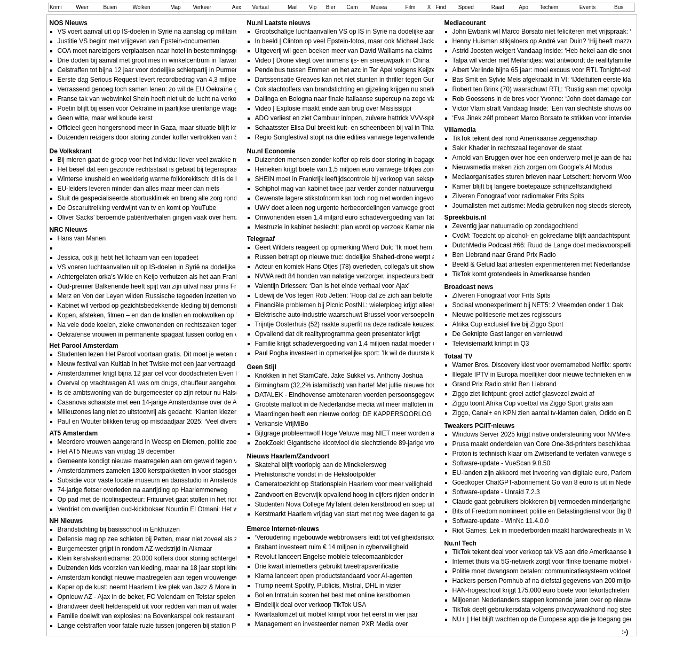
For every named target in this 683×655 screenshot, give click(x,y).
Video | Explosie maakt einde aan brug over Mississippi (333, 108)
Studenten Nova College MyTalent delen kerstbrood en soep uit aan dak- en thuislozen (378, 504)
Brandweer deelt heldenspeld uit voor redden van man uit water (147, 606)
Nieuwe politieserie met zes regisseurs (507, 314)
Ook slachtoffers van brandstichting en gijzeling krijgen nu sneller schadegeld (364, 89)
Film (411, 7)
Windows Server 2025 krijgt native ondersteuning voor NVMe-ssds (546, 434)
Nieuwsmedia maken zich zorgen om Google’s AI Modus (532, 167)
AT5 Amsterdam (74, 433)
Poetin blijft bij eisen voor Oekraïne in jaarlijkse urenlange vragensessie (159, 108)
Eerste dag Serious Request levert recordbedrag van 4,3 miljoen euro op (161, 79)
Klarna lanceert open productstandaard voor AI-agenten (334, 576)
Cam (352, 7)
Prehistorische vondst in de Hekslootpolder (315, 474)
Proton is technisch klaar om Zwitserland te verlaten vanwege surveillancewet (562, 453)
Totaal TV (458, 356)
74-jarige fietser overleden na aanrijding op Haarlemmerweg (143, 490)
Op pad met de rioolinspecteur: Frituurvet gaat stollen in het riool (149, 499)
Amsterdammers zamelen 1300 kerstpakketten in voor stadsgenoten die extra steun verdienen (191, 470)
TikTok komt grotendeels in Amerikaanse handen (521, 274)
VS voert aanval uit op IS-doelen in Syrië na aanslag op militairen (150, 31)
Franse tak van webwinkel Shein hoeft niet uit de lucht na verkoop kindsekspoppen (175, 99)
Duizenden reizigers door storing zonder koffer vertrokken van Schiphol (158, 137)
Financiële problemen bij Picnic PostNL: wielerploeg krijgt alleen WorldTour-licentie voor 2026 (387, 305)
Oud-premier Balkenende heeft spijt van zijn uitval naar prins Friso (151, 286)
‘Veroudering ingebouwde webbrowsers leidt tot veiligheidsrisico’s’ (348, 537)
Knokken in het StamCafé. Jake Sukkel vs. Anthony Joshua (339, 375)
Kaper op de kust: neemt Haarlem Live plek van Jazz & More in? (149, 587)
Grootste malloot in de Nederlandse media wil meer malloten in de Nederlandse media (377, 404)
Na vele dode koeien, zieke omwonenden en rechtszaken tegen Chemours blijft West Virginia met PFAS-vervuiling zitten (228, 325)
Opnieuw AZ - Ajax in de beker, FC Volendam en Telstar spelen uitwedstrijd (163, 597)
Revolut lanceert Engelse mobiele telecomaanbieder (329, 556)
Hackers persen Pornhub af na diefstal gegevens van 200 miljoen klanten (556, 580)
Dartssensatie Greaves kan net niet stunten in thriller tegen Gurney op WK (360, 79)
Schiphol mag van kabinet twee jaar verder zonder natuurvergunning (352, 188)
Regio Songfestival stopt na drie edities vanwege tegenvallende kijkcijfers (359, 137)
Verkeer (202, 7)
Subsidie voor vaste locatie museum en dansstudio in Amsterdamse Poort (162, 480)
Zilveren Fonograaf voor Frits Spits (501, 295)
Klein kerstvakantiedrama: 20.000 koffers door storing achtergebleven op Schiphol (174, 558)
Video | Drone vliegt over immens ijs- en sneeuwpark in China (342, 60)
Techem (548, 7)
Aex (236, 7)
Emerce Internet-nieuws (283, 529)
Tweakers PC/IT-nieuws (479, 426)
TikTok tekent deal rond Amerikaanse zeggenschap (524, 138)
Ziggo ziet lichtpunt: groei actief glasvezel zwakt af (523, 393)
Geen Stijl (261, 367)
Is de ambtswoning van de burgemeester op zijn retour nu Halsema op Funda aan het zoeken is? (195, 392)
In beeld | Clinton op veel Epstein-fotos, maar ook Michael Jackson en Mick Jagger (372, 41)
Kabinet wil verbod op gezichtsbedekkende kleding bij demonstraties (154, 305)
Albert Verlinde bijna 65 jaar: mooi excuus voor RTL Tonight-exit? (544, 70)
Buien (110, 7)
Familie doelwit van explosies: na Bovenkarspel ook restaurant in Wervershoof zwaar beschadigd (195, 616)
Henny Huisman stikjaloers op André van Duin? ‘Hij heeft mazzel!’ (545, 41)
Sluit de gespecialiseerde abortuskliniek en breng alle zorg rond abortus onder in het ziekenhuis (193, 198)
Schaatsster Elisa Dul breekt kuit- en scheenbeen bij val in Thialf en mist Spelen (368, 127)
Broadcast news (469, 287)
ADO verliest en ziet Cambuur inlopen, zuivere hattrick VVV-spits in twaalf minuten (371, 118)
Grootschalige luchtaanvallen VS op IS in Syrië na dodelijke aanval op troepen (365, 31)
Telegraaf (261, 239)
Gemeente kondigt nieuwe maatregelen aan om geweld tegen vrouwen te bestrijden (176, 461)
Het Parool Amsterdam (84, 345)
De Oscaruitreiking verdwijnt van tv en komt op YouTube (137, 208)
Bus (618, 7)
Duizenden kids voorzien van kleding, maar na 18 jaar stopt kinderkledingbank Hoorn (178, 568)
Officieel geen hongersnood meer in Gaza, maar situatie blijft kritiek (153, 127)
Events (587, 7)
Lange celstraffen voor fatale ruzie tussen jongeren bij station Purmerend (161, 625)
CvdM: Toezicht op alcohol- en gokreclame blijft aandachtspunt (541, 235)
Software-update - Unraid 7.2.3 (496, 492)
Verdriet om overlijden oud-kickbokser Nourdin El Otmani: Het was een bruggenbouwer (181, 509)
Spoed (466, 7)
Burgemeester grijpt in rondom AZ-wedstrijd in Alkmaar (135, 548)
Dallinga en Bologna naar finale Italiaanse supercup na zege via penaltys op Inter (370, 99)
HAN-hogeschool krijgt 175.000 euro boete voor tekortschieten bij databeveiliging (567, 590)
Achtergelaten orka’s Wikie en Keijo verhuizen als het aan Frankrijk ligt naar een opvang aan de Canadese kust (215, 276)
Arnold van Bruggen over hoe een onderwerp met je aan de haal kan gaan (557, 157)
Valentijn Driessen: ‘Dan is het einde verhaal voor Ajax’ (332, 286)
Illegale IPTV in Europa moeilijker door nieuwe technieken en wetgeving (554, 374)
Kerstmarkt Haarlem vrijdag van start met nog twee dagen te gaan (348, 514)
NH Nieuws (66, 521)
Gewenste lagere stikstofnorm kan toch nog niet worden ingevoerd (349, 198)
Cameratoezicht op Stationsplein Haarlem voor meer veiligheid (343, 484)
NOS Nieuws (69, 23)
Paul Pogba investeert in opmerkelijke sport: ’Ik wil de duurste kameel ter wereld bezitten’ (381, 353)
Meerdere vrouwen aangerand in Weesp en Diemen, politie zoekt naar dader (166, 442)
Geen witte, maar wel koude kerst (105, 118)
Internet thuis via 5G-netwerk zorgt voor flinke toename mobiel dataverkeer (558, 561)
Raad (497, 7)
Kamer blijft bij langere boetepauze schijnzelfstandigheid (532, 186)
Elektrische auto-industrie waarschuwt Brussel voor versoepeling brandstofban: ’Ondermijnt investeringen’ (405, 314)
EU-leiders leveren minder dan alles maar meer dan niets (138, 188)
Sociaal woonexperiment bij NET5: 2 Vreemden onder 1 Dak (537, 305)
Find (441, 7)
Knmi (56, 7)
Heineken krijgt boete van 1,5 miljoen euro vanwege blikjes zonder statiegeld (363, 169)
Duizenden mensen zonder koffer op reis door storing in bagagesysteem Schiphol (370, 159)
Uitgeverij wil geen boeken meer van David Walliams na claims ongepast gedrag (368, 50)
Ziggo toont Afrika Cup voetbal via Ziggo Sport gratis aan (532, 403)
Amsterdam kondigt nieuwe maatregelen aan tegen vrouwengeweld (153, 577)
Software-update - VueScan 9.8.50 (501, 463)
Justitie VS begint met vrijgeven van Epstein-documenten (139, 41)
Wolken (141, 7)
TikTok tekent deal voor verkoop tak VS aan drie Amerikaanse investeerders (559, 552)
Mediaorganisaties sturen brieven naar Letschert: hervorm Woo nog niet (554, 177)
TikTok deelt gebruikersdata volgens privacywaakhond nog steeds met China (561, 609)
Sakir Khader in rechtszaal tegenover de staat (517, 148)
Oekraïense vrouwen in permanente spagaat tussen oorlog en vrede (154, 334)
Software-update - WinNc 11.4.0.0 (500, 521)
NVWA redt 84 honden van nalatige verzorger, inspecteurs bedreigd (350, 276)
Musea (379, 7)
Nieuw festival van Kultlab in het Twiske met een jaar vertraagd (146, 364)
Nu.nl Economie (271, 151)
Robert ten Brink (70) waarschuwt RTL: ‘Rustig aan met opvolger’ (544, 89)
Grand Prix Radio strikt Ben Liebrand (504, 384)
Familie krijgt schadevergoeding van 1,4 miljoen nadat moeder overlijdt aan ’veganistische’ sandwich (397, 343)
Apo (523, 7)
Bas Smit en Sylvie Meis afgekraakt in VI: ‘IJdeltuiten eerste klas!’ (545, 79)
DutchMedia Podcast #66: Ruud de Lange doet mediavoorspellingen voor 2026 (564, 245)
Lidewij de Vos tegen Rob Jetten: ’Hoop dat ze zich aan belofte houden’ (356, 295)
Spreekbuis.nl (465, 217)
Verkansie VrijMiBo (281, 423)
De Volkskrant (71, 151)
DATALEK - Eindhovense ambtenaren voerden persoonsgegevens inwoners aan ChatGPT (383, 395)
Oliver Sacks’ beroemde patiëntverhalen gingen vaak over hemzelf (151, 217)
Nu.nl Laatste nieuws (279, 23)
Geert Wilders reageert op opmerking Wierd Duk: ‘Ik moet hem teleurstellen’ (362, 247)
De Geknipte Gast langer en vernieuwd (507, 334)
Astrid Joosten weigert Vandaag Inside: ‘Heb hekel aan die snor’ (543, 50)
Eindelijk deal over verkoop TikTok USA (311, 605)
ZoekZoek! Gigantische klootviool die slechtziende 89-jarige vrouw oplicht (359, 443)
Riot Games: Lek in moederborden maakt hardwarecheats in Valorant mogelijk (563, 530)
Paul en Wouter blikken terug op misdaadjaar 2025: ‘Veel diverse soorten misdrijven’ (177, 421)
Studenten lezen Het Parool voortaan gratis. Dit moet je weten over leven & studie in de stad (188, 354)
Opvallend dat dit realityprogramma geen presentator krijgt (337, 334)
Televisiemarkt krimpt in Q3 (490, 343)
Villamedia (460, 130)
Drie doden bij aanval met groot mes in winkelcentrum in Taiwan (148, 60)
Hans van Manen (82, 238)
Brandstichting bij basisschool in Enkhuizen (119, 529)
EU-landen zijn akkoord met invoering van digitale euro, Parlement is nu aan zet (565, 473)
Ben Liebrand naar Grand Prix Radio (504, 255)
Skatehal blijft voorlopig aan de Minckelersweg (320, 465)
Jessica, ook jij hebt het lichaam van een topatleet (128, 257)
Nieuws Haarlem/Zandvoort (288, 456)
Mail (292, 7)
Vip (312, 7)
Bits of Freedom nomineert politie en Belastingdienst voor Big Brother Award (560, 511)
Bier (331, 7)
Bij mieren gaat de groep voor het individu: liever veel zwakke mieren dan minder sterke (182, 159)
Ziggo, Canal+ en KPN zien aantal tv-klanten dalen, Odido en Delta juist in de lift (565, 413)
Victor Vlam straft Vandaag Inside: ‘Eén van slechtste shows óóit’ (544, 108)
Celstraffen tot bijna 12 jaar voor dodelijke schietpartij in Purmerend (153, 70)
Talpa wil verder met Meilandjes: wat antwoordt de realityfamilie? (543, 60)
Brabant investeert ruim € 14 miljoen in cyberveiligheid (331, 547)
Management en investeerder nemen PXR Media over (331, 624)
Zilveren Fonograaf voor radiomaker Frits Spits (518, 196)
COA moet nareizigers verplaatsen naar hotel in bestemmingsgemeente (159, 50)
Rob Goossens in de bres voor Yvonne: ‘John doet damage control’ (547, 99)
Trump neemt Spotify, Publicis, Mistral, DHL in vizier (328, 585)
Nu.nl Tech (460, 543)
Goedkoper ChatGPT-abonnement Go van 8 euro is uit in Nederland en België (563, 482)
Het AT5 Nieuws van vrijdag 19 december (116, 451)
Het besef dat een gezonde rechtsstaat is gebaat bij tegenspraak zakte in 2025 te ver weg (185, 169)
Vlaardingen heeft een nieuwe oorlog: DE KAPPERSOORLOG (343, 414)
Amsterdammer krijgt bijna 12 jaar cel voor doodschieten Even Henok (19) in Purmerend (182, 373)
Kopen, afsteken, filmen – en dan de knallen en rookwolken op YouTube (159, 315)
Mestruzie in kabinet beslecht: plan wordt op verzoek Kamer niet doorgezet (361, 227)
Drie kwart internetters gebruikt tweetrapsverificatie (327, 566)
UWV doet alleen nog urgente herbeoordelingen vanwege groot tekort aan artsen (370, 208)
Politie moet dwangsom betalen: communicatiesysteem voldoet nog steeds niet (564, 571)
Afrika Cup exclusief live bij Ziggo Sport (507, 324)
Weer (82, 7)
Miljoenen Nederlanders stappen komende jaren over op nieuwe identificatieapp (565, 600)
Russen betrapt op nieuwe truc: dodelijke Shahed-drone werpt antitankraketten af (370, 257)
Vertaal (260, 7)
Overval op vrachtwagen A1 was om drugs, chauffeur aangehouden (153, 383)
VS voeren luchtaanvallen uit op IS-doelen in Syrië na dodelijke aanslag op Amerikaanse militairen (196, 267)
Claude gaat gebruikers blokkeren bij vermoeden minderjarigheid (544, 501)
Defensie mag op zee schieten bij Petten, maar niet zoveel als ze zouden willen (170, 539)
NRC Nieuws (69, 229)
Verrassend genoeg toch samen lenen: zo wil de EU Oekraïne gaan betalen (165, 89)
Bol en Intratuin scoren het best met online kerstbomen (332, 595)
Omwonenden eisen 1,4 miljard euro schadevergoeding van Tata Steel (354, 217)
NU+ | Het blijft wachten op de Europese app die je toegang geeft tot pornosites (564, 619)
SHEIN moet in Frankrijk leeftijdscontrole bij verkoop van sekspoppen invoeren (366, 179)
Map (175, 7)
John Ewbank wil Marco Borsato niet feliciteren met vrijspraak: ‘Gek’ (548, 31)
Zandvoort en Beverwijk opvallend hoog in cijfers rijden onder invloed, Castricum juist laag (382, 494)
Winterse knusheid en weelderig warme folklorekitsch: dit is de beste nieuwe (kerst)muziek (186, 179)
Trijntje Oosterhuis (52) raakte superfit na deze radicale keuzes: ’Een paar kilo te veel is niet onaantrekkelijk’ (408, 324)
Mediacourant (465, 23)
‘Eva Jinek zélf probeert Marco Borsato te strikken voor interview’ (544, 118)
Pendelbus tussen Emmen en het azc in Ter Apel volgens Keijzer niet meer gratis (369, 70)
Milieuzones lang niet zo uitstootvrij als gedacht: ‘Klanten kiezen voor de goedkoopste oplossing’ (194, 412)
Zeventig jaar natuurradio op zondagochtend (515, 226)
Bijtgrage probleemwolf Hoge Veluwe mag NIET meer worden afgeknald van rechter (374, 433)
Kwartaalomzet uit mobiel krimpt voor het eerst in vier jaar (336, 614)
